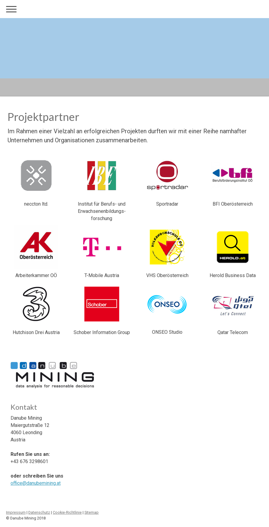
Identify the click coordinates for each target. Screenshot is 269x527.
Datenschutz (39, 512)
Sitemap (91, 512)
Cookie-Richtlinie (67, 512)
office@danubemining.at (36, 483)
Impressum (16, 512)
